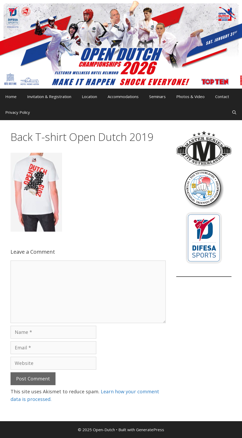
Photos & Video (190, 96)
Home (11, 96)
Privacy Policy (17, 112)
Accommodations (123, 96)
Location (89, 96)
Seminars (157, 96)
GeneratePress (150, 429)
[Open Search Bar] (234, 112)
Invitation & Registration (49, 96)
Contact (222, 96)
